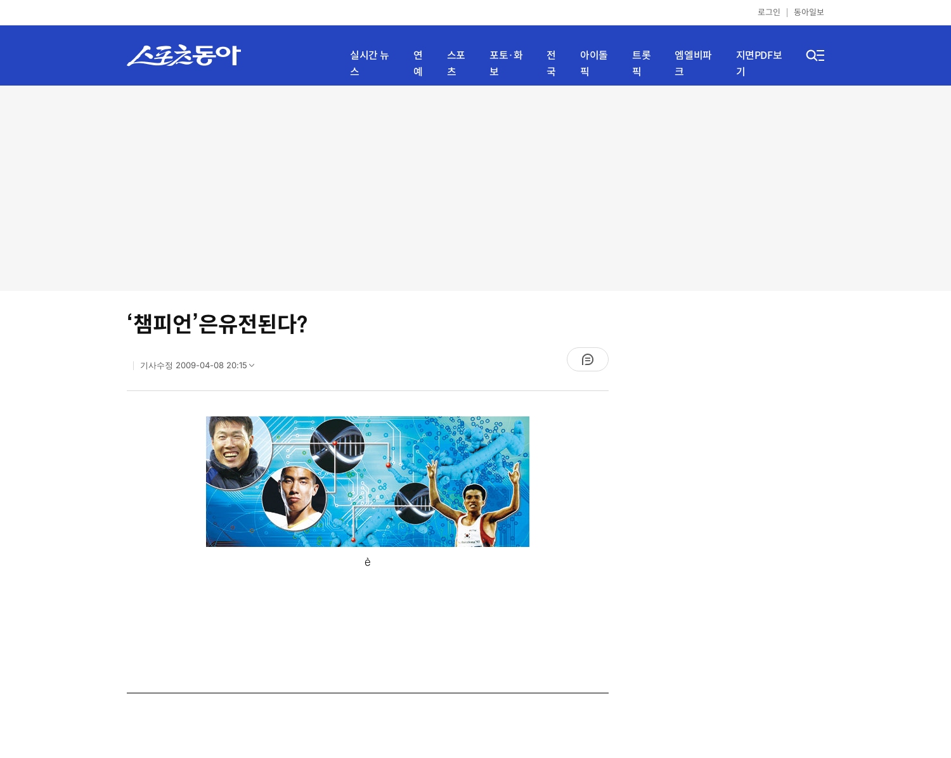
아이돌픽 (594, 64)
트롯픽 (641, 64)
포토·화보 (505, 64)
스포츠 (456, 64)
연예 (418, 64)
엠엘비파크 (693, 64)
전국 (551, 64)
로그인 (769, 12)
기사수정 (201, 368)
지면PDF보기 (759, 64)
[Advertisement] (475, 187)
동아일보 (809, 12)
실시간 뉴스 (369, 64)
